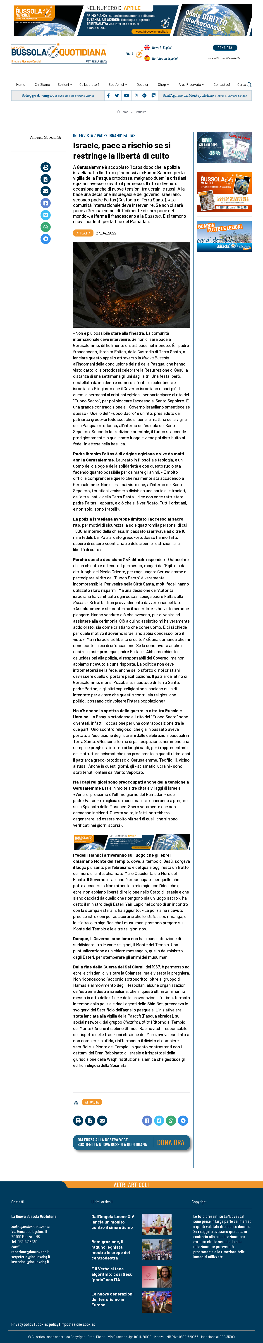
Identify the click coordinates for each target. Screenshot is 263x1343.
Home (20, 84)
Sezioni (63, 84)
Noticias (165, 58)
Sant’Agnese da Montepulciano (188, 95)
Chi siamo (42, 84)
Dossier (142, 84)
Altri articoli (131, 1184)
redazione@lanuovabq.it (30, 1251)
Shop (162, 84)
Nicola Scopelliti (45, 137)
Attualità (141, 112)
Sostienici (116, 84)
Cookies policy (47, 1324)
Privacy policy (22, 1324)
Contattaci (222, 84)
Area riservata (190, 84)
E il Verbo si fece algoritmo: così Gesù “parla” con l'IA (112, 1274)
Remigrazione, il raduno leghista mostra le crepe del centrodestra (110, 1249)
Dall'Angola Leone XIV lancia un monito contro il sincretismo (112, 1222)
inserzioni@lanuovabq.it (30, 1261)
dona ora (225, 47)
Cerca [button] (244, 85)
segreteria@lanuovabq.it (30, 1256)
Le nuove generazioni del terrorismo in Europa (112, 1299)
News (162, 47)
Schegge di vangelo (38, 95)
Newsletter (225, 58)
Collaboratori (89, 84)
